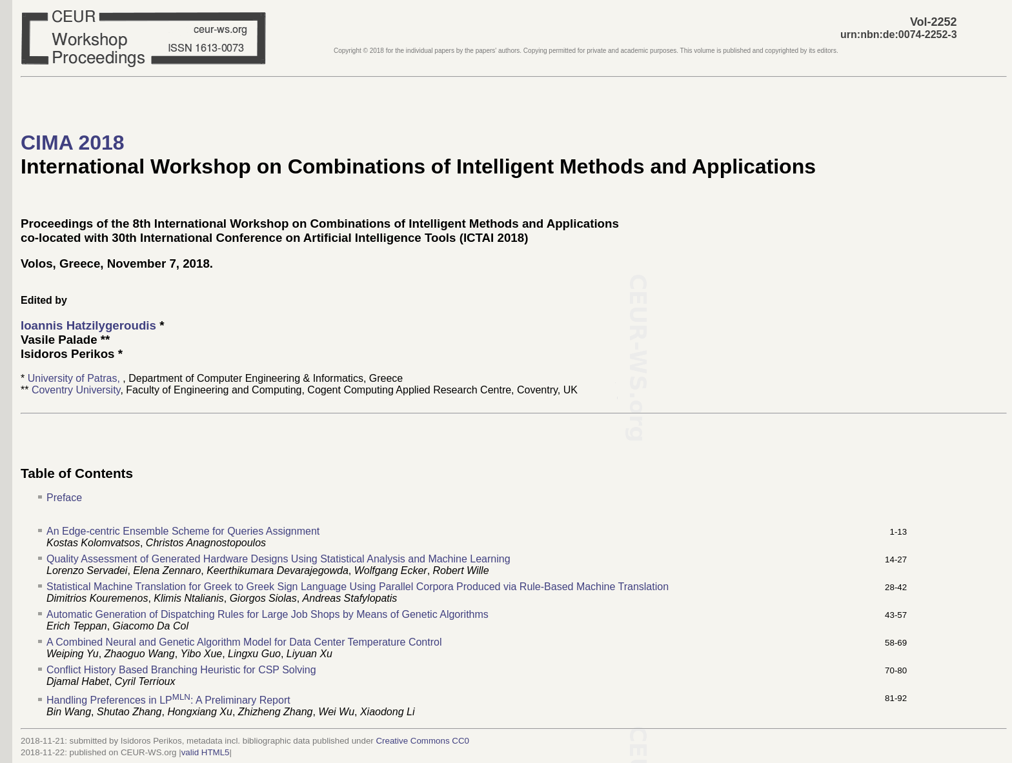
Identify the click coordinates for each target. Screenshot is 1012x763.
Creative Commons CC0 (422, 741)
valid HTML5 (205, 752)
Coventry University (76, 389)
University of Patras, (75, 378)
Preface (64, 497)
